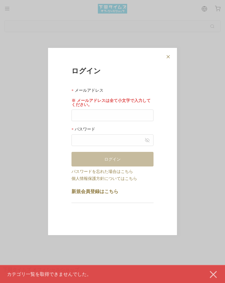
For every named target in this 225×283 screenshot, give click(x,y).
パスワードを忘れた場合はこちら (102, 171)
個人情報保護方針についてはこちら (104, 178)
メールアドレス (87, 90)
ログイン (112, 159)
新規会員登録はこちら (94, 191)
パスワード (83, 129)
